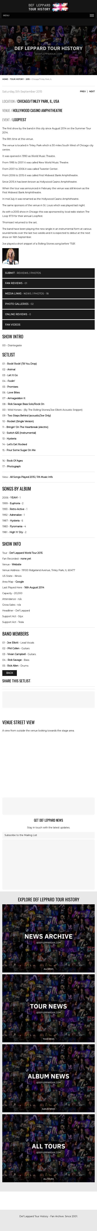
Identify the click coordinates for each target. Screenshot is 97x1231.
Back (9, 672)
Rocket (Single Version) (20, 421)
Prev (83, 91)
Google (19, 581)
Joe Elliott (12, 642)
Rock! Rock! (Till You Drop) (22, 363)
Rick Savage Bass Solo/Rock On (26, 404)
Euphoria (15, 503)
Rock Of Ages (15, 460)
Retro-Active (17, 509)
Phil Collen (13, 648)
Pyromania (16, 526)
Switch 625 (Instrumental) (21, 432)
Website (16, 564)
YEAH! (14, 497)
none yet (26, 558)
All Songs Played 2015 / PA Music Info (31, 477)
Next (92, 91)
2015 (27, 79)
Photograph (14, 466)
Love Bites (13, 392)
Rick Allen (12, 665)
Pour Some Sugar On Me (21, 450)
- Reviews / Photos (23, 273)
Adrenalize (16, 514)
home (5, 79)
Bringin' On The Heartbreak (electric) (27, 427)
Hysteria (11, 438)
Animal (11, 369)
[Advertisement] (48, 699)
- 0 (18, 314)
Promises (12, 386)
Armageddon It (16, 398)
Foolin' (11, 381)
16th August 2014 (34, 587)
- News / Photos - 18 (27, 293)
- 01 (16, 283)
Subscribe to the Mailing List (21, 835)
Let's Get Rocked (17, 444)
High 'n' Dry (16, 532)
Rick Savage (15, 659)
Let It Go (12, 375)
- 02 (19, 303)
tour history (17, 79)
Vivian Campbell (16, 654)
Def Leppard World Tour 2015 (25, 552)
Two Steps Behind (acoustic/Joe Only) (29, 415)
